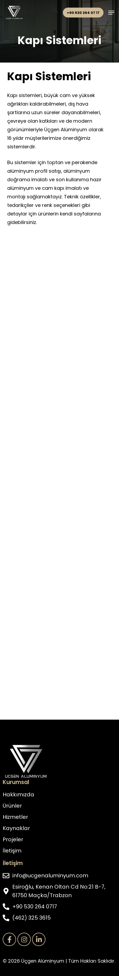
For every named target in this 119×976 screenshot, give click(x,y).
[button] (111, 12)
